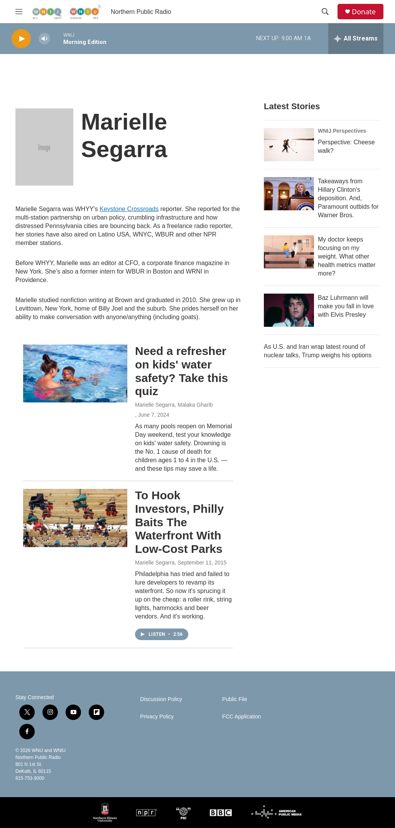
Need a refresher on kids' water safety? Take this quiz (181, 371)
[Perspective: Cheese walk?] (289, 144)
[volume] (44, 38)
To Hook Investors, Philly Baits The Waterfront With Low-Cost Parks (179, 522)
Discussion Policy (161, 699)
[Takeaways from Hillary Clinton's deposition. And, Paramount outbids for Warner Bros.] (289, 193)
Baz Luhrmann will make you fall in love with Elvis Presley (346, 306)
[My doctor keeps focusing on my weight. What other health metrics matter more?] (289, 252)
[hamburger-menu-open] (19, 11)
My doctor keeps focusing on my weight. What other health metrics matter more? (346, 256)
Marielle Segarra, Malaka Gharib (174, 405)
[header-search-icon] (325, 11)
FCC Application (241, 717)
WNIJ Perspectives (342, 131)
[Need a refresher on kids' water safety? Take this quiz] (75, 373)
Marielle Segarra (155, 562)
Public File (234, 699)
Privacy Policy (157, 717)
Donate (364, 12)
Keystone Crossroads (129, 209)
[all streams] (355, 38)
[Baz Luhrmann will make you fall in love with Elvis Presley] (289, 310)
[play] (21, 38)
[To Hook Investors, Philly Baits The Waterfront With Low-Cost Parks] (75, 518)
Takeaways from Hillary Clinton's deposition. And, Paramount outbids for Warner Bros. (348, 198)
